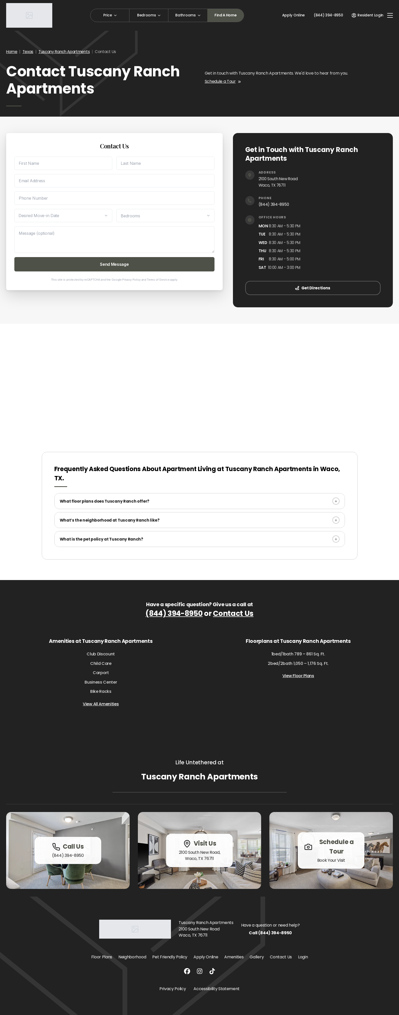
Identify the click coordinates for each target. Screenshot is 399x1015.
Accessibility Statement (216, 989)
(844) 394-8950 (274, 204)
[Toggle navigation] (390, 15)
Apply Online (293, 15)
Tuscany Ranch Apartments (64, 51)
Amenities (233, 957)
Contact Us (233, 613)
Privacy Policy (131, 279)
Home (11, 51)
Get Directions (312, 288)
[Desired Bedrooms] (165, 215)
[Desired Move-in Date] (63, 215)
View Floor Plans (298, 676)
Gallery (257, 957)
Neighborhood (132, 957)
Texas (28, 51)
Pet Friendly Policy (169, 957)
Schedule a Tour (223, 81)
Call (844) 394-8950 (270, 933)
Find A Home (225, 15)
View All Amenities (101, 704)
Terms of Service (158, 279)
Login (303, 957)
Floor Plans (101, 957)
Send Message (114, 264)
